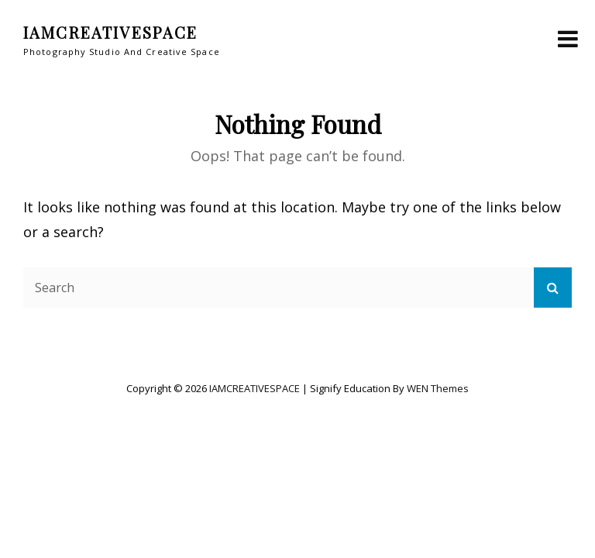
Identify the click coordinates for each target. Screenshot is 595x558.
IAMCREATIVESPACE (110, 32)
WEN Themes (438, 388)
